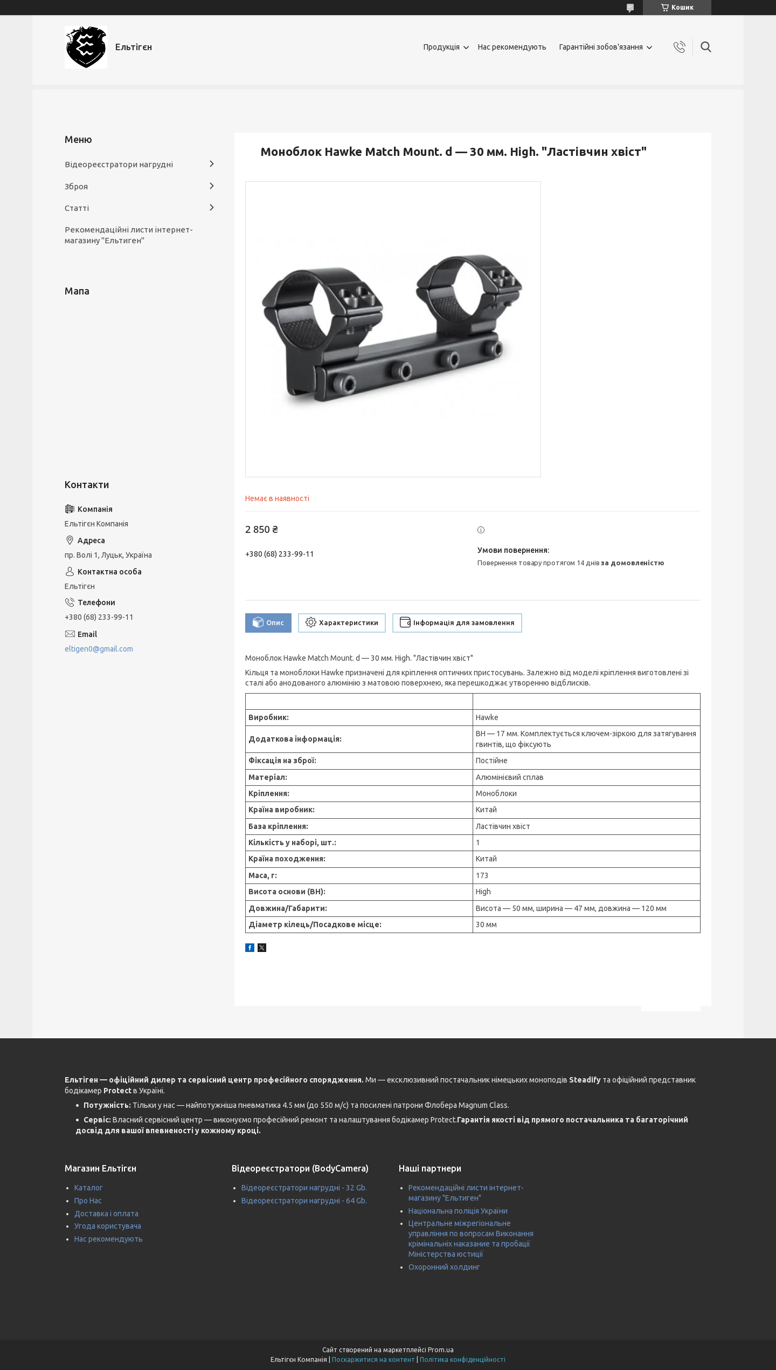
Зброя (76, 186)
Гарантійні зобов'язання (601, 47)
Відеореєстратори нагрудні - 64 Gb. (304, 1200)
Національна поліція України (458, 1211)
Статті (77, 208)
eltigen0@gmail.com (99, 649)
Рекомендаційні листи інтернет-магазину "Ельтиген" (129, 235)
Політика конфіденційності (462, 1359)
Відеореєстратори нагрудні (119, 164)
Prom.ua (441, 1349)
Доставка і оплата (106, 1213)
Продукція (442, 47)
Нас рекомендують (512, 47)
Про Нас (88, 1200)
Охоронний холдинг (444, 1267)
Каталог (88, 1187)
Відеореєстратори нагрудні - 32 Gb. (304, 1187)
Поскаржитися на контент (373, 1359)
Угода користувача (107, 1226)
